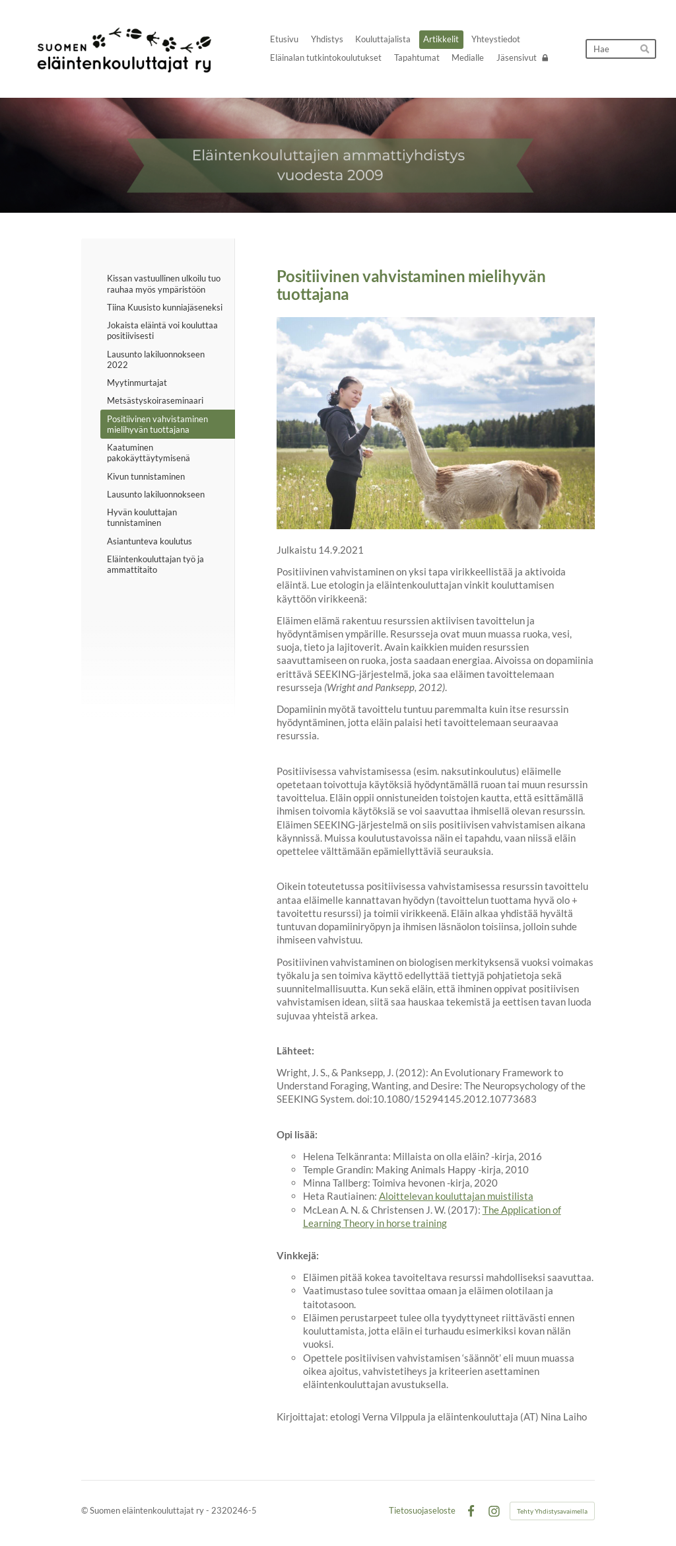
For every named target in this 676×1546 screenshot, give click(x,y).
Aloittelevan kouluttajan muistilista (456, 1196)
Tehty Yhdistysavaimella (552, 1511)
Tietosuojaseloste (422, 1510)
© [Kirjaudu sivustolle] (85, 1510)
